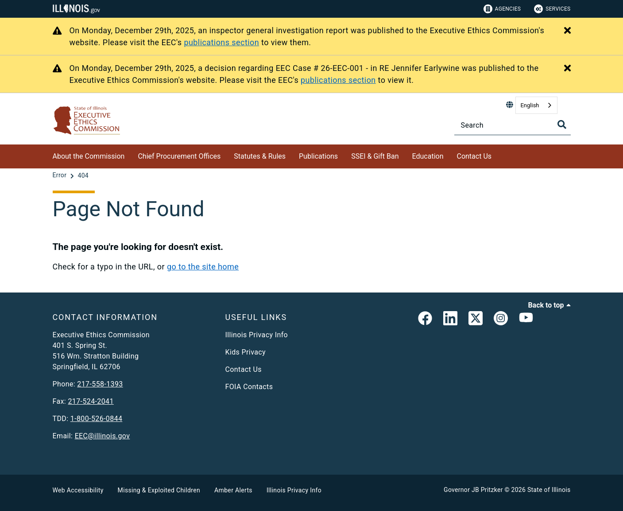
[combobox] (536, 105)
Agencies (502, 8)
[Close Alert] (567, 31)
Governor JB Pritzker (473, 489)
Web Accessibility (78, 490)
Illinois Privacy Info (256, 335)
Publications (318, 156)
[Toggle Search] (561, 124)
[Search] (512, 125)
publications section (221, 42)
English (529, 105)
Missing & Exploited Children (159, 490)
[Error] (61, 175)
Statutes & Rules (260, 156)
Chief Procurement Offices (179, 156)
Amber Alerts (233, 490)
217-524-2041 (90, 401)
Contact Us (474, 156)
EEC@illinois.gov (102, 436)
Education (428, 156)
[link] (425, 320)
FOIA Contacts (249, 386)
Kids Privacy (245, 352)
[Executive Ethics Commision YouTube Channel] (526, 320)
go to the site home (203, 266)
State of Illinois (549, 489)
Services (552, 8)
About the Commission (89, 156)
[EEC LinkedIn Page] (450, 320)
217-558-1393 (100, 384)
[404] (83, 175)
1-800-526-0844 (96, 418)
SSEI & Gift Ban (375, 156)
